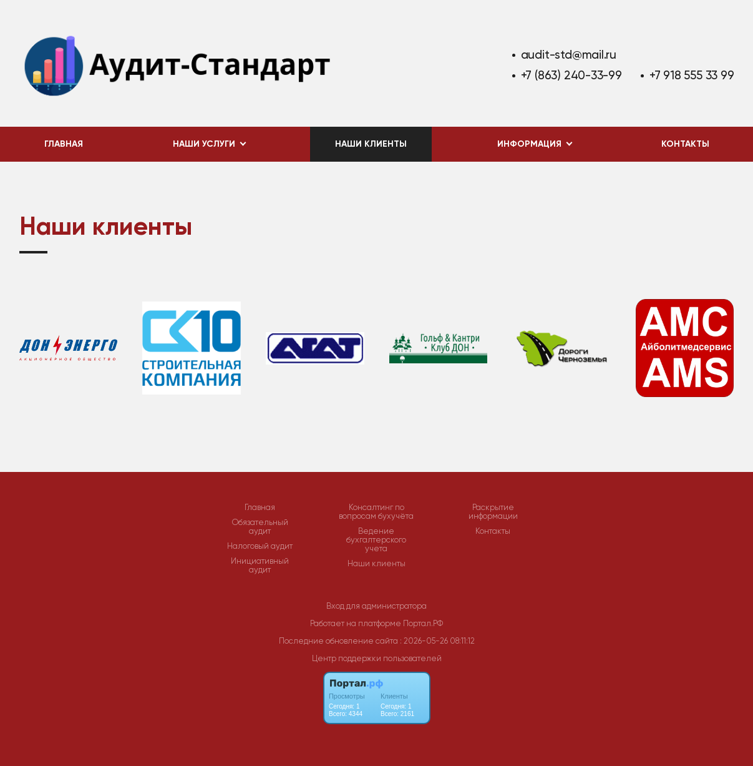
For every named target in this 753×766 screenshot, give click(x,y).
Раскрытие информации (493, 512)
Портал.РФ (423, 623)
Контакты (685, 144)
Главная (63, 144)
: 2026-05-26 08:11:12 (437, 641)
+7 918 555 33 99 (691, 75)
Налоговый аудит (260, 546)
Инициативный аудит (260, 565)
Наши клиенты (371, 144)
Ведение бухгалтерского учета (376, 540)
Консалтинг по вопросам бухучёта (376, 512)
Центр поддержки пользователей (377, 658)
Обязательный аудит (260, 527)
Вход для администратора (376, 606)
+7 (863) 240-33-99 (571, 75)
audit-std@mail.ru (568, 54)
